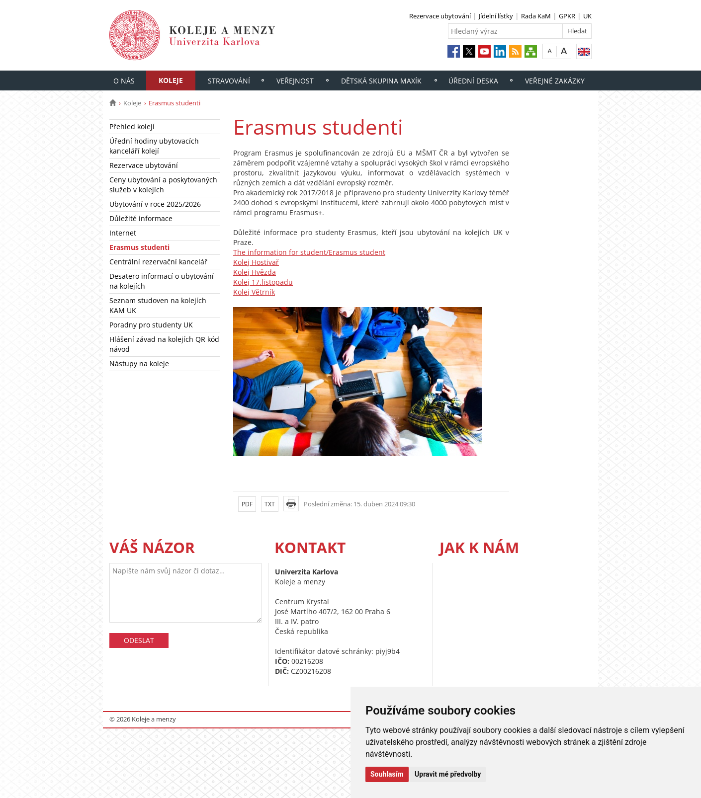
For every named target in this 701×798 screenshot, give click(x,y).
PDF (247, 504)
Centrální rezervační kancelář (158, 261)
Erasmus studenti (139, 247)
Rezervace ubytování (440, 15)
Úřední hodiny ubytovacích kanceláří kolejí (154, 146)
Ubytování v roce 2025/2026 (155, 204)
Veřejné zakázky (555, 80)
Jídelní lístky (496, 15)
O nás (124, 80)
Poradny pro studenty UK (151, 324)
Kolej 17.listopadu (263, 282)
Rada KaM (536, 15)
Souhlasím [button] (387, 774)
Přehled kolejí (132, 126)
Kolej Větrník (254, 292)
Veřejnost (295, 80)
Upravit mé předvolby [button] (448, 774)
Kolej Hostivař (256, 262)
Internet (122, 233)
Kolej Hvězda (254, 272)
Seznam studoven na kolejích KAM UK (157, 305)
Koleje (171, 80)
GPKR (567, 15)
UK (587, 15)
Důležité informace (141, 218)
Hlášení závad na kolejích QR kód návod (164, 344)
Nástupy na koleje (139, 363)
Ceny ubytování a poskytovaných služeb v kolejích (163, 184)
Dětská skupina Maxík (381, 80)
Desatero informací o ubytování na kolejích (161, 281)
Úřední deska (473, 80)
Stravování (229, 80)
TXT (269, 504)
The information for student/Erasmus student (309, 252)
